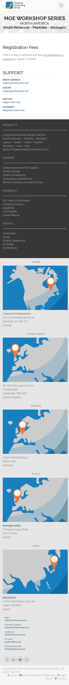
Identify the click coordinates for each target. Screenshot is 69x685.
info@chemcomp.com (15, 649)
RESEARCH (10, 190)
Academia (8, 207)
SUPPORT (9, 158)
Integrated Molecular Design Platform (24, 134)
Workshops (9, 233)
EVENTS (8, 223)
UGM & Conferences (14, 175)
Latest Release (11, 215)
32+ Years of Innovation (16, 200)
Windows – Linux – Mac (16, 145)
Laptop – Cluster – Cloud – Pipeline (23, 142)
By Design (8, 244)
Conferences (10, 247)
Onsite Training (11, 171)
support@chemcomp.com (16, 83)
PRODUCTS (10, 125)
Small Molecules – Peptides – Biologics (25, 138)
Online (6, 237)
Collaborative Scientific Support (20, 167)
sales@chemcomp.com (15, 620)
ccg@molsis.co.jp (11, 102)
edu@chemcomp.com (14, 110)
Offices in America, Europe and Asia (23, 182)
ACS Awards (10, 211)
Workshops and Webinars (17, 178)
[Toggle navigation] (61, 5)
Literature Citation (13, 204)
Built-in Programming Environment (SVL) (26, 149)
